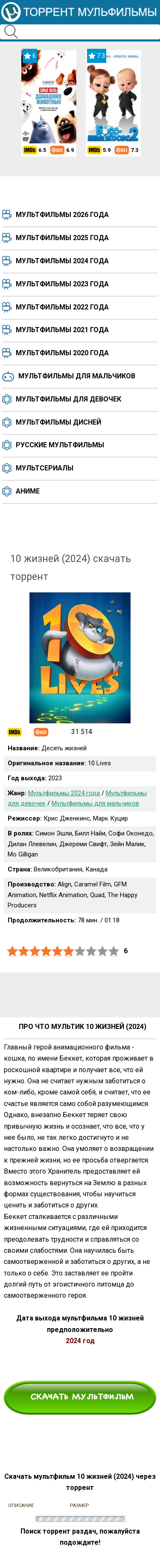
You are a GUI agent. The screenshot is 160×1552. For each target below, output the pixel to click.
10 (113, 951)
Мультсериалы (44, 468)
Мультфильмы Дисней (58, 422)
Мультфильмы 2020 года (62, 353)
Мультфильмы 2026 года (62, 215)
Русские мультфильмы (60, 445)
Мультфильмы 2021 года (62, 330)
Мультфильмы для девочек (68, 399)
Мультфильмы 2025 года (62, 238)
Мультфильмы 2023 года (62, 284)
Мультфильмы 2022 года (62, 307)
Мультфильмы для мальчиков (76, 376)
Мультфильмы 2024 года (62, 261)
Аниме (28, 491)
